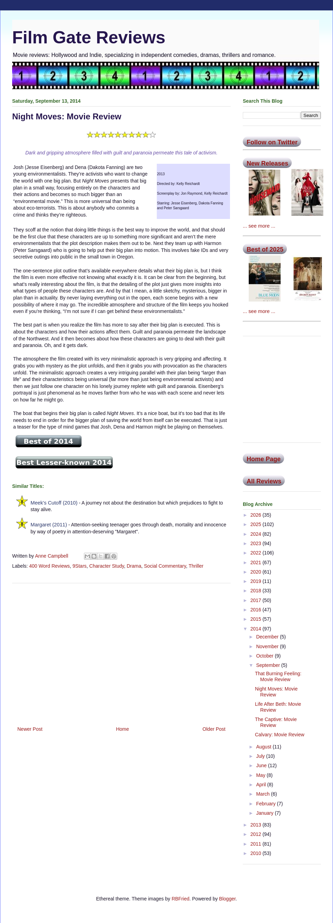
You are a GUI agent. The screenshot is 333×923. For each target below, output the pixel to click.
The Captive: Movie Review (276, 722)
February (266, 803)
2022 (256, 553)
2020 (256, 572)
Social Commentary (165, 566)
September (268, 665)
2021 (256, 562)
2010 (256, 853)
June (262, 765)
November (268, 646)
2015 (256, 619)
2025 (256, 524)
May (261, 775)
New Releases (267, 163)
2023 (256, 543)
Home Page (264, 459)
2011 (256, 844)
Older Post (214, 729)
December (268, 637)
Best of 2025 (265, 249)
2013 (256, 825)
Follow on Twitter (272, 142)
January (265, 813)
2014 (256, 629)
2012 (256, 834)
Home (122, 729)
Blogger (227, 898)
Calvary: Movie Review (279, 734)
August (264, 747)
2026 (256, 515)
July (261, 756)
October (265, 656)
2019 (256, 581)
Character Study (106, 566)
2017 (256, 600)
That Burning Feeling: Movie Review (278, 676)
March (263, 794)
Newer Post (29, 729)
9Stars (79, 566)
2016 (256, 609)
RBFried (180, 898)
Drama (134, 566)
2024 (256, 534)
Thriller (196, 566)
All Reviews (264, 481)
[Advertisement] (121, 652)
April (261, 784)
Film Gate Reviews (88, 37)
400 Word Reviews (49, 566)
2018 (256, 590)
